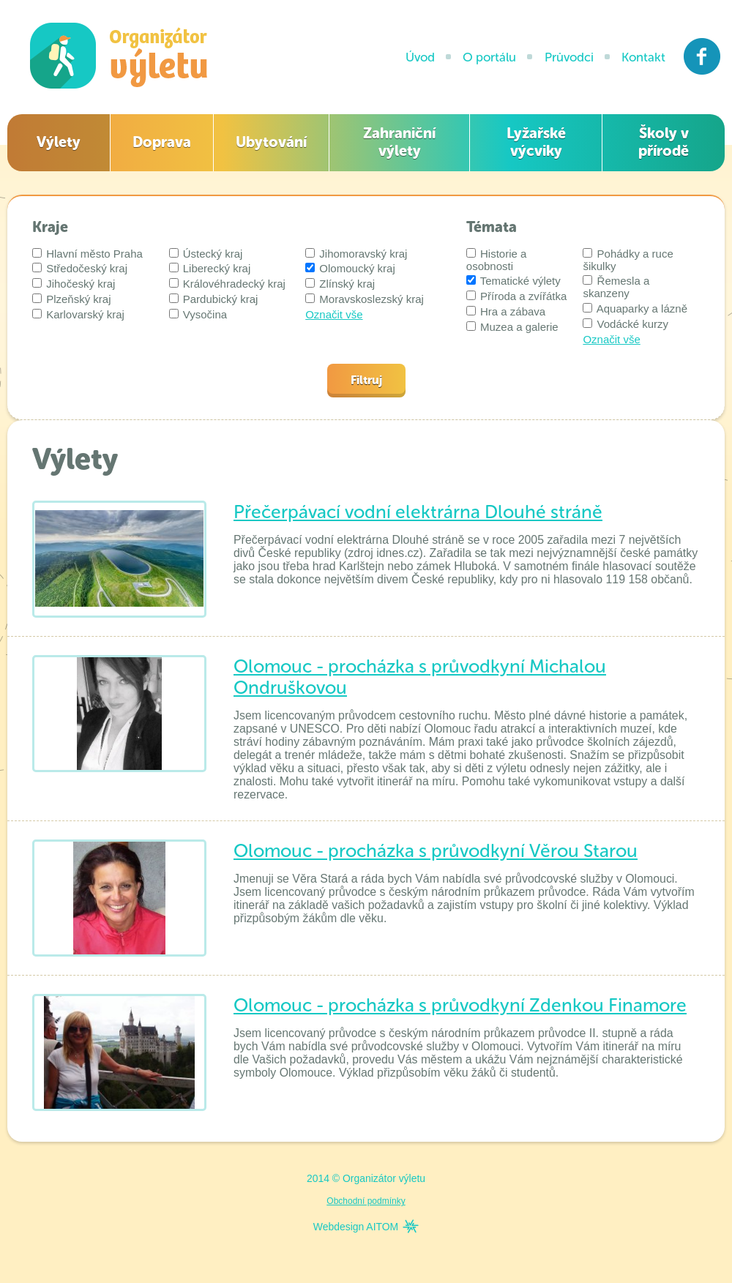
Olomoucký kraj (350, 268)
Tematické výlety (513, 280)
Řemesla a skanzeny (616, 286)
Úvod (420, 57)
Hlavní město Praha (87, 253)
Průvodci (569, 57)
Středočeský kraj (79, 268)
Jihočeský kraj (73, 283)
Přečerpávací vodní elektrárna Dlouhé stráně (418, 512)
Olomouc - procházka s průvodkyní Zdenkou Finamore (460, 1005)
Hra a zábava (505, 311)
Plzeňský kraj (71, 299)
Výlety (59, 142)
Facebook (702, 56)
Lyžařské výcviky (536, 142)
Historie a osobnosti (496, 259)
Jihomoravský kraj (356, 253)
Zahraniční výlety (399, 142)
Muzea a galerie (512, 327)
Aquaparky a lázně (635, 308)
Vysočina (198, 314)
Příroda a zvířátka (516, 296)
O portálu (489, 57)
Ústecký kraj (206, 253)
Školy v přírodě (663, 142)
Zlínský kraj (340, 283)
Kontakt (643, 57)
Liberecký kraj (210, 268)
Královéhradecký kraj (227, 283)
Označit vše (333, 314)
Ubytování (271, 142)
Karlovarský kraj (78, 314)
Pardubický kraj (213, 299)
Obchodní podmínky (365, 1201)
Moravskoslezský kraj (364, 299)
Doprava (161, 142)
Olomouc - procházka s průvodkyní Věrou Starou (436, 850)
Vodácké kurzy (625, 324)
